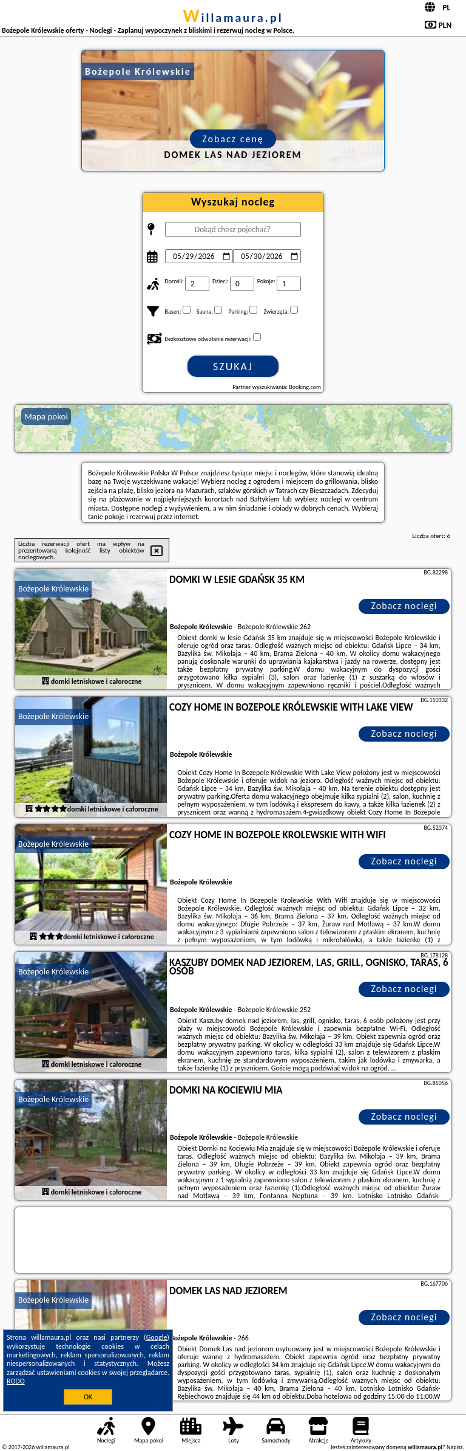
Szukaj (233, 366)
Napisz (455, 1447)
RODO (16, 1381)
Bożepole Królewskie (53, 589)
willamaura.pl (233, 17)
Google (156, 1337)
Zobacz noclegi (404, 606)
